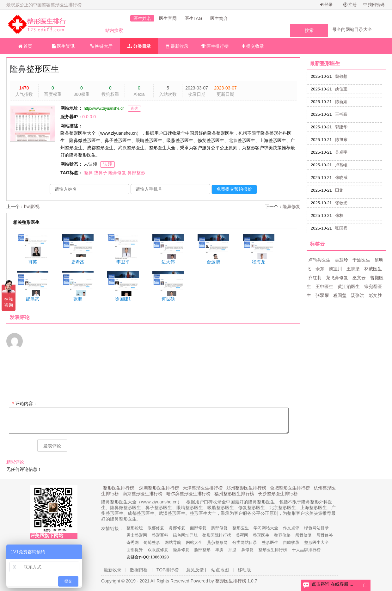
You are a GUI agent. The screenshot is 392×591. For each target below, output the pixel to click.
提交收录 (253, 46)
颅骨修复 (303, 535)
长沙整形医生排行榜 (278, 493)
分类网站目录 (244, 542)
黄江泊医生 (349, 286)
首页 (25, 46)
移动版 (244, 569)
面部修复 (198, 528)
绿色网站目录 (316, 528)
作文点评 (291, 528)
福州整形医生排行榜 (234, 493)
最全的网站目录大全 (352, 29)
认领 (107, 164)
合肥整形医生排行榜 (290, 487)
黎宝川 (335, 268)
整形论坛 (134, 528)
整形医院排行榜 (216, 535)
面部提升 (134, 549)
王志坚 (353, 268)
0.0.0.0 (89, 116)
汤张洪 (357, 295)
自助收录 (291, 542)
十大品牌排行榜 (306, 549)
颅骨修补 (324, 535)
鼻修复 (247, 549)
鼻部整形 (136, 172)
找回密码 (374, 4)
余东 (319, 268)
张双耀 (322, 295)
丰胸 (219, 549)
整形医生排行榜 (118, 487)
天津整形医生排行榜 (203, 487)
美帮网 (242, 535)
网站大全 (194, 542)
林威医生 (373, 268)
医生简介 (219, 18)
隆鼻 (18, 69)
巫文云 (359, 277)
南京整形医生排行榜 (142, 493)
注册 (350, 4)
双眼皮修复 (158, 549)
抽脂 (232, 549)
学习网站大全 (266, 528)
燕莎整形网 (217, 542)
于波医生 (361, 259)
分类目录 (139, 46)
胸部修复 (219, 528)
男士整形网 (136, 535)
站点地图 (220, 569)
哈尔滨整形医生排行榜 (188, 493)
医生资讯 (63, 46)
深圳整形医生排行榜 (159, 487)
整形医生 (240, 528)
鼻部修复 (177, 528)
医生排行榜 (215, 46)
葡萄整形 (152, 542)
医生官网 (168, 18)
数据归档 (139, 569)
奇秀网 (132, 542)
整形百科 (160, 535)
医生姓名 (142, 18)
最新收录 (177, 46)
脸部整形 (202, 549)
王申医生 (324, 286)
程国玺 (339, 295)
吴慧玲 (341, 259)
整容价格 (282, 535)
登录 (326, 4)
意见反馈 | (196, 569)
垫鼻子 (100, 172)
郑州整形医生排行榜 (246, 487)
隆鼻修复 (117, 172)
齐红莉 (315, 277)
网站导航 (173, 542)
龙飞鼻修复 (337, 277)
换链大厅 (101, 46)
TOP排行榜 (167, 569)
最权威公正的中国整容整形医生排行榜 (44, 4)
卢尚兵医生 (319, 259)
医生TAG (193, 18)
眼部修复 (156, 528)
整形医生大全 (316, 542)
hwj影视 (32, 206)
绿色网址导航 (185, 535)
